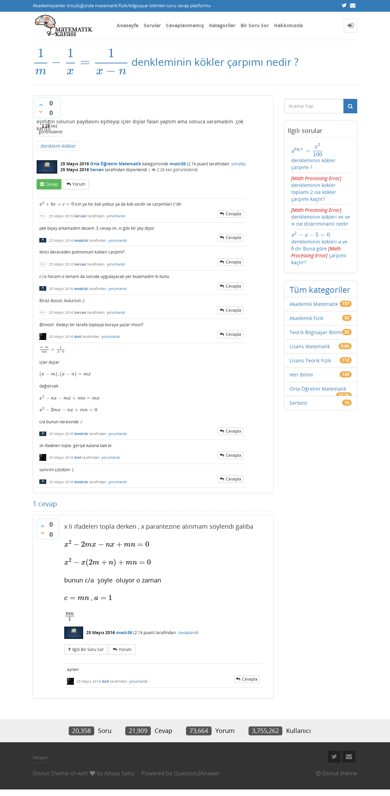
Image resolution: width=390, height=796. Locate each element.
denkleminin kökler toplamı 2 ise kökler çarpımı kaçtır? (316, 188)
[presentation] (81, 62)
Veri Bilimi (301, 374)
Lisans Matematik (310, 346)
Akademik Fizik (306, 318)
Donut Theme (51, 773)
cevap (52, 184)
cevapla (233, 214)
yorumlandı (116, 216)
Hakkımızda (288, 25)
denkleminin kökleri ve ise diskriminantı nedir (320, 217)
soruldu (238, 164)
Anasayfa (127, 25)
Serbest (298, 403)
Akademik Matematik (314, 304)
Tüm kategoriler (320, 289)
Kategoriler (222, 25)
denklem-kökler (58, 146)
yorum (78, 184)
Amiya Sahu (119, 773)
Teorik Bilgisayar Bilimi (316, 332)
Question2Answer (197, 773)
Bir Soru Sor (255, 25)
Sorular (152, 25)
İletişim (40, 757)
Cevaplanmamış (185, 25)
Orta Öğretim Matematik (115, 164)
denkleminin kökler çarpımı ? (313, 156)
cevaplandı (188, 632)
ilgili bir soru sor (88, 649)
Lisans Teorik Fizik (310, 360)
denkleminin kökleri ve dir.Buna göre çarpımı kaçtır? (320, 248)
